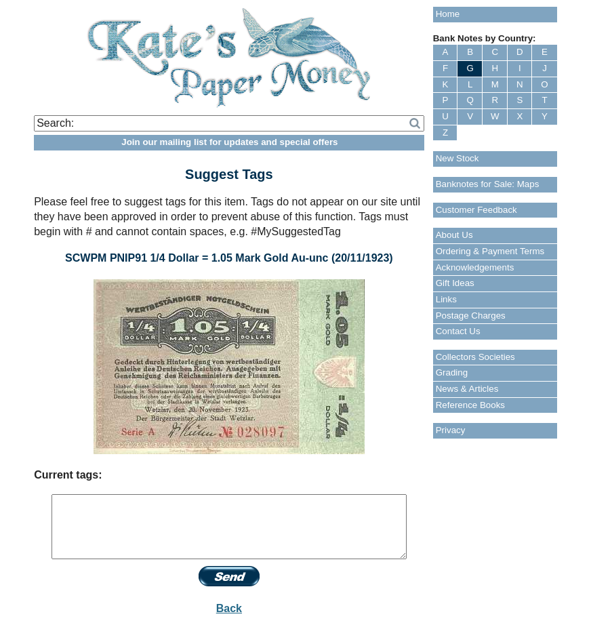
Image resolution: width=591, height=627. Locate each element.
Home (448, 14)
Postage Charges (471, 315)
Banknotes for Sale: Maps (487, 184)
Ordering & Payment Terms (490, 251)
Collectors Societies (475, 357)
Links (446, 299)
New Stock (457, 158)
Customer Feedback (476, 210)
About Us (454, 235)
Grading (452, 372)
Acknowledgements (475, 267)
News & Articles (467, 389)
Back (229, 608)
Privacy (451, 430)
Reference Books (470, 405)
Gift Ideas (455, 283)
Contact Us (458, 331)
